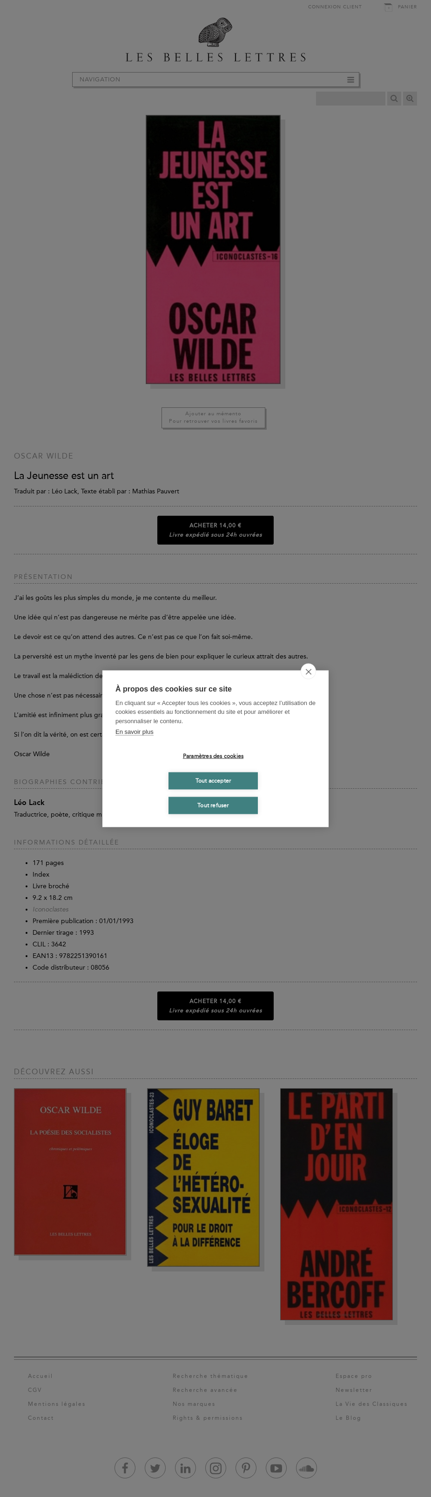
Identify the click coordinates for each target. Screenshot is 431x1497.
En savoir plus (134, 731)
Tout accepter (213, 781)
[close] (308, 671)
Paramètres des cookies (213, 756)
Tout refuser (213, 805)
